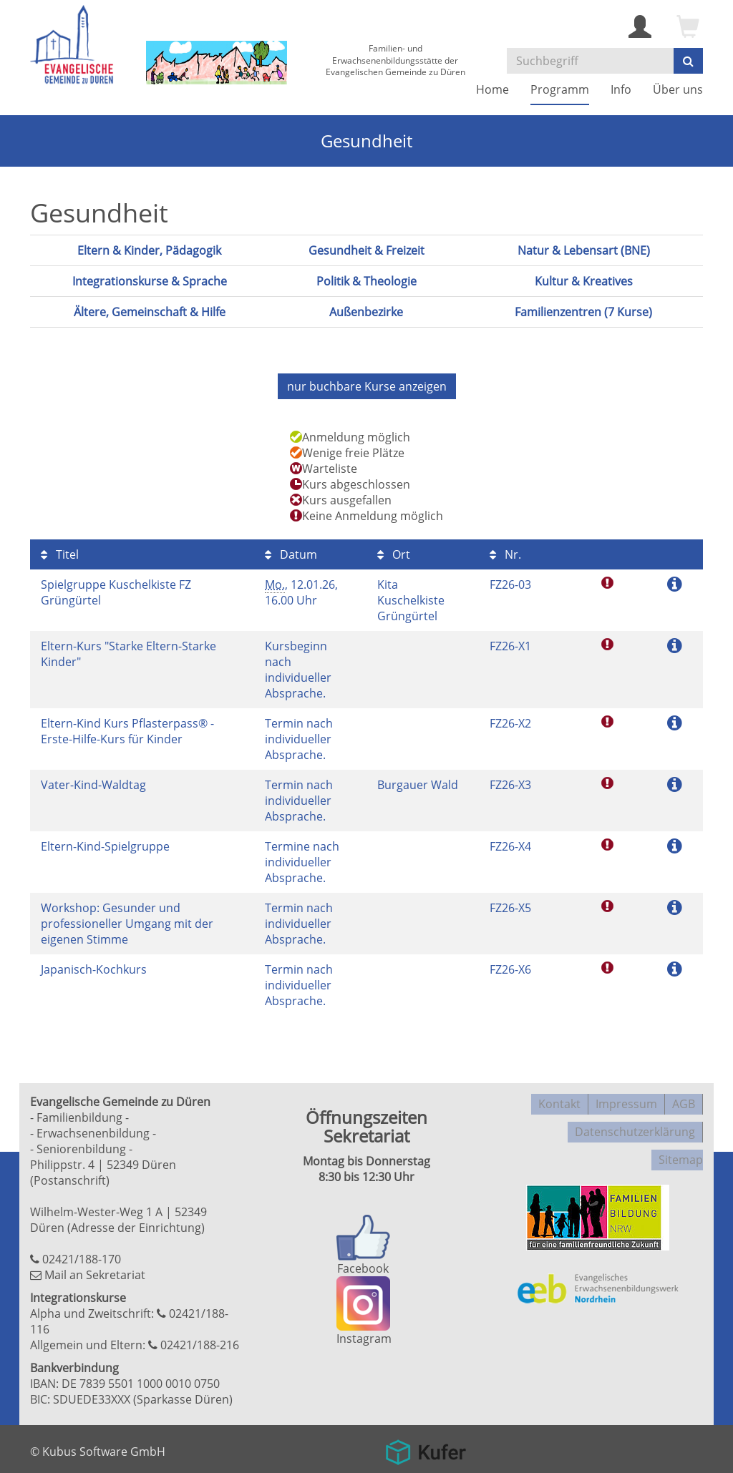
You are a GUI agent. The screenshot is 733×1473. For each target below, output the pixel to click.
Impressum (626, 1098)
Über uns (678, 89)
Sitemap (681, 1144)
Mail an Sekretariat (94, 1271)
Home (492, 89)
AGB (683, 1098)
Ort (393, 551)
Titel (60, 551)
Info (621, 89)
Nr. (505, 551)
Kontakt (559, 1098)
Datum (291, 551)
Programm (559, 89)
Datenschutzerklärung (635, 1121)
